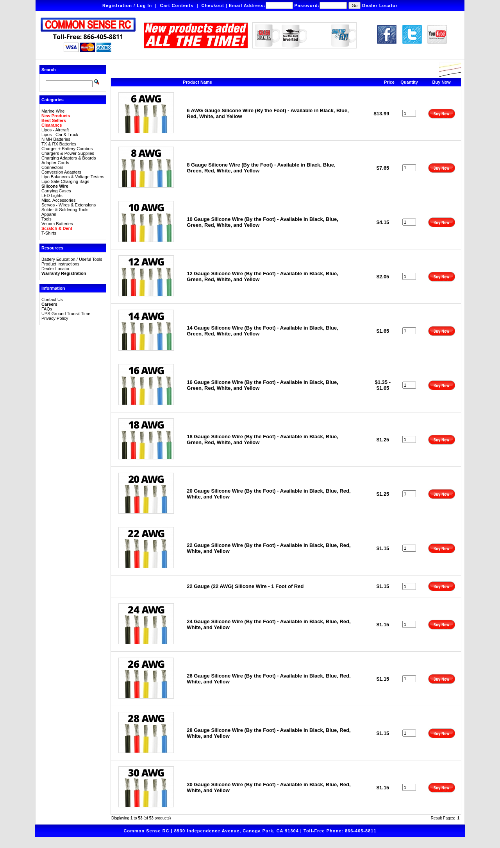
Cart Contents (177, 5)
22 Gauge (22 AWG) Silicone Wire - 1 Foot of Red (245, 586)
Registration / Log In (127, 5)
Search (48, 69)
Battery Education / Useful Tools (71, 259)
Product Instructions (60, 264)
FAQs (46, 309)
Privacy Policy (54, 318)
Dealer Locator (380, 5)
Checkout (213, 5)
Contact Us (51, 299)
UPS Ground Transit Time (65, 313)
